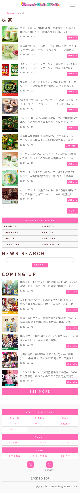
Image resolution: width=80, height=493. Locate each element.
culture (49, 238)
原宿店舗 (65, 423)
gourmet (11, 232)
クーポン (40, 423)
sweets (48, 226)
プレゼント (15, 429)
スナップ (14, 423)
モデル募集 (15, 456)
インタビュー (40, 417)
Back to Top (40, 478)
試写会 (65, 417)
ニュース (14, 417)
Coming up (51, 244)
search (40, 265)
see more (40, 391)
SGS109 (14, 442)
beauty (48, 232)
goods (9, 238)
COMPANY (40, 442)
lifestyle (12, 244)
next (72, 210)
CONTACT (65, 442)
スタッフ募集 (40, 456)
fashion (10, 226)
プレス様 (65, 456)
